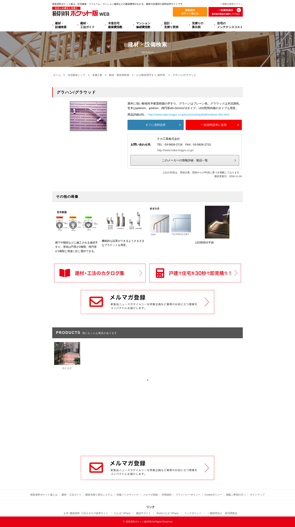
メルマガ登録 (150, 494)
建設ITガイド (143, 513)
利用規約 (167, 494)
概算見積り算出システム (99, 494)
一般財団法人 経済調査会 (222, 513)
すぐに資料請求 (156, 124)
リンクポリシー (193, 513)
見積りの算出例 (197, 25)
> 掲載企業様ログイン (231, 4)
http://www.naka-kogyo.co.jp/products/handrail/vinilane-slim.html (188, 114)
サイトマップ (257, 494)
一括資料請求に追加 (214, 124)
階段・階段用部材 (119, 75)
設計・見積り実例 (171, 25)
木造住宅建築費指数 (115, 25)
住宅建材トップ (76, 75)
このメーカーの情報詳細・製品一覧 (185, 160)
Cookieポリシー (213, 494)
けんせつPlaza (122, 513)
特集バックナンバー (128, 494)
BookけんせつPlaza (167, 513)
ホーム (57, 75)
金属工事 (97, 75)
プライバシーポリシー (188, 494)
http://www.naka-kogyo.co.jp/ (175, 150)
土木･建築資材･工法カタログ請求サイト (85, 513)
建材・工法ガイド (87, 25)
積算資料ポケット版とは (44, 494)
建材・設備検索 (61, 25)
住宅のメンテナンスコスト (230, 25)
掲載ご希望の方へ (236, 494)
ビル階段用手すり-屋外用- (151, 75)
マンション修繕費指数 (143, 25)
